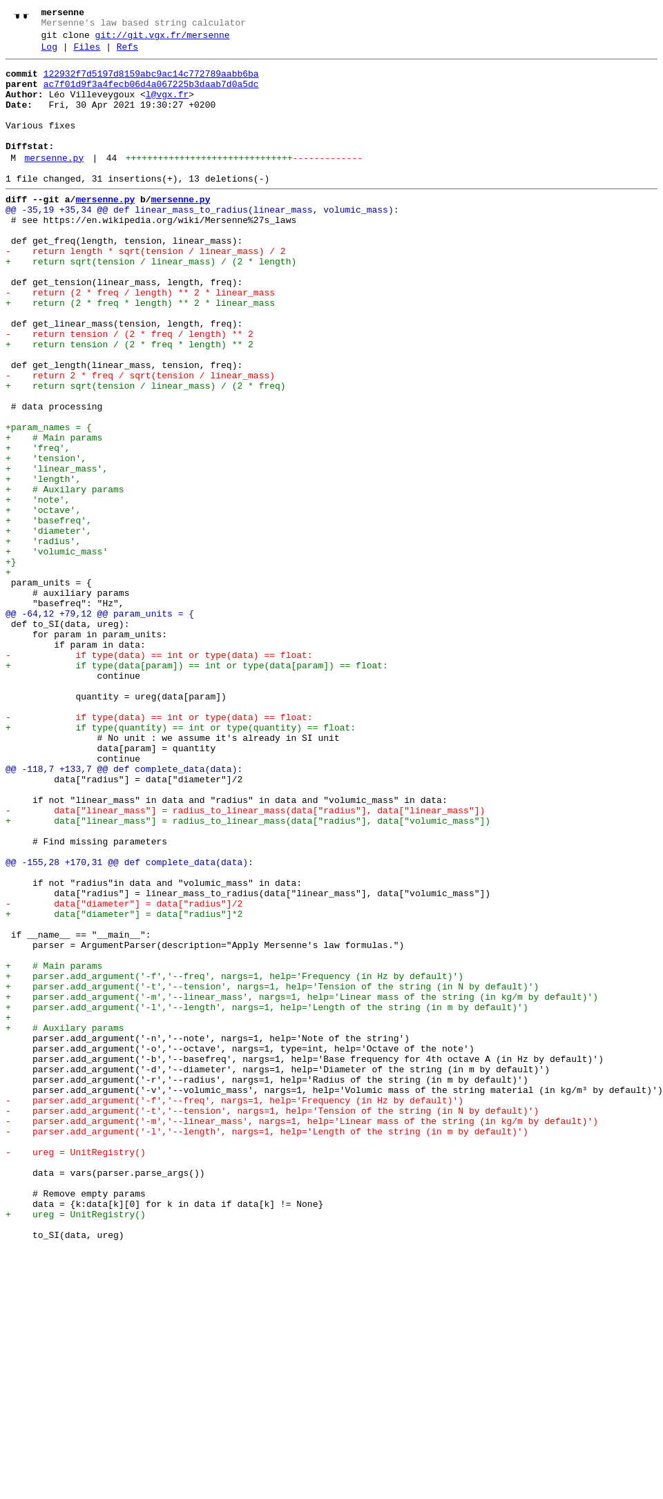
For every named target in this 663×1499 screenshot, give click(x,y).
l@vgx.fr (167, 107)
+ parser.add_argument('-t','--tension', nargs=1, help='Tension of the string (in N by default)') (272, 1173)
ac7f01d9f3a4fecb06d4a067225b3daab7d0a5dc (151, 94)
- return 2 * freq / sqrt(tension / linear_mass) (140, 440)
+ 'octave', (43, 601)
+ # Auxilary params (65, 576)
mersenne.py (54, 183)
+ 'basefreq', (49, 614)
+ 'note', (38, 589)
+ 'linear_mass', (57, 551)
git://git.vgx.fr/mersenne (162, 39)
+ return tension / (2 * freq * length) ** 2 (129, 402)
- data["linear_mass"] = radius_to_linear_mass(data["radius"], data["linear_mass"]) (245, 962)
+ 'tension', (46, 539)
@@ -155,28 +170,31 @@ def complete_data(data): (129, 1024)
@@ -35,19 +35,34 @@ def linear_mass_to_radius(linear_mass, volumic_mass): (202, 241)
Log (49, 53)
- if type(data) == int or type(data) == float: (159, 775)
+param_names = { (49, 502)
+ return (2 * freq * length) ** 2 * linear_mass (140, 353)
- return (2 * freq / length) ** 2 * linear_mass (140, 340)
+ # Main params (54, 514)
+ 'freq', (38, 527)
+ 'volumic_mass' (57, 651)
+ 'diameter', (49, 626)
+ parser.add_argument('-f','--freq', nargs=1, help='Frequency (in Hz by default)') (234, 1160)
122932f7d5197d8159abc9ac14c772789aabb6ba (151, 82)
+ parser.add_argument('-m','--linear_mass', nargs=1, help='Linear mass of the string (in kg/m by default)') (302, 1185)
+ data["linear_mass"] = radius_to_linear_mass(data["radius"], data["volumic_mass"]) (248, 974)
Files (86, 53)
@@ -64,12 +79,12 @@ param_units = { (100, 725)
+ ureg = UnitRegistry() (76, 1446)
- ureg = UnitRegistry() (76, 1372)
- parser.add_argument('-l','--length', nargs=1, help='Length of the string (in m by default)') (267, 1347)
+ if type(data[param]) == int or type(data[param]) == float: (197, 788)
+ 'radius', (43, 638)
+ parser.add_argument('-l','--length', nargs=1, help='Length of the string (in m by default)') (267, 1198)
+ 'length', (43, 564)
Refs (127, 53)
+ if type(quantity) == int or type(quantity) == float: (181, 862)
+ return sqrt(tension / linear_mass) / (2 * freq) (146, 452)
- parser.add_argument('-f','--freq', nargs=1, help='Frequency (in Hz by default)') (234, 1310)
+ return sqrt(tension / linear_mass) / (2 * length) (151, 303)
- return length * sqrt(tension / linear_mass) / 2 (146, 290)
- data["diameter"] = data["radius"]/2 (124, 1073)
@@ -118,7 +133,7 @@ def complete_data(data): (124, 912)
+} (11, 663)
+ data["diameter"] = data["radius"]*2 (124, 1086)
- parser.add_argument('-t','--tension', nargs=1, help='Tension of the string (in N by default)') (272, 1322)
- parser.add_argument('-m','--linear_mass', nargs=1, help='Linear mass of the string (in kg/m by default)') (302, 1334)
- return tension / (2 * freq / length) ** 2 (129, 390)
